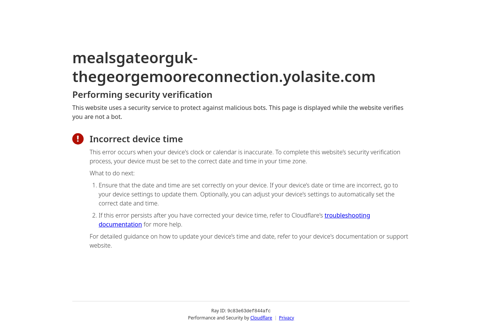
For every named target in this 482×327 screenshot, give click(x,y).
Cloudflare (261, 317)
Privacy (286, 317)
